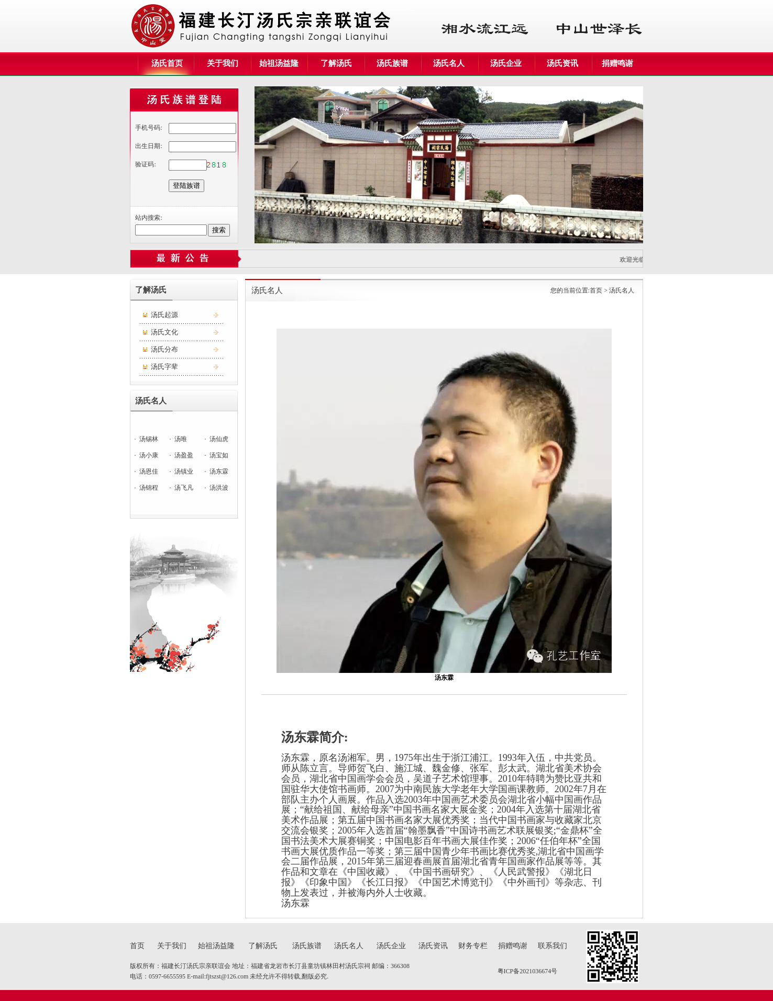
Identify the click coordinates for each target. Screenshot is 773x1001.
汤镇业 (183, 471)
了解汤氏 (263, 946)
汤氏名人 (348, 946)
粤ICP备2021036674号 (528, 971)
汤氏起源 (164, 315)
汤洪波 (218, 487)
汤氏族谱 (307, 946)
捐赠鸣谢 (512, 946)
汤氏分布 (164, 349)
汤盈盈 (183, 455)
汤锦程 (148, 487)
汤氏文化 (164, 332)
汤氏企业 (391, 946)
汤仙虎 (218, 439)
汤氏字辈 (164, 366)
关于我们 (171, 946)
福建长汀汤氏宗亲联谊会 (196, 966)
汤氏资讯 (433, 946)
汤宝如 (218, 455)
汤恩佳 (148, 471)
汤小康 (148, 455)
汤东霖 (218, 471)
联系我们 (552, 946)
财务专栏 (473, 946)
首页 (596, 290)
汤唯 (180, 439)
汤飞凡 (183, 487)
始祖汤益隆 (216, 946)
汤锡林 (148, 439)
